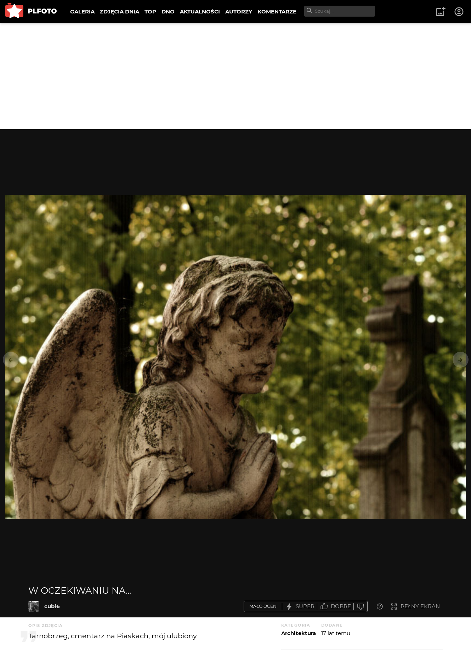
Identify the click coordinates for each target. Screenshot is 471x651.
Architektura (298, 633)
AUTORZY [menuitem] (238, 11)
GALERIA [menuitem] (82, 11)
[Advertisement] (235, 76)
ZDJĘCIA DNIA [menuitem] (119, 11)
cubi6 (52, 606)
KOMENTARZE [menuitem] (276, 11)
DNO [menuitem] (168, 11)
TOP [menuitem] (150, 11)
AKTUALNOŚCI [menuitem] (200, 11)
